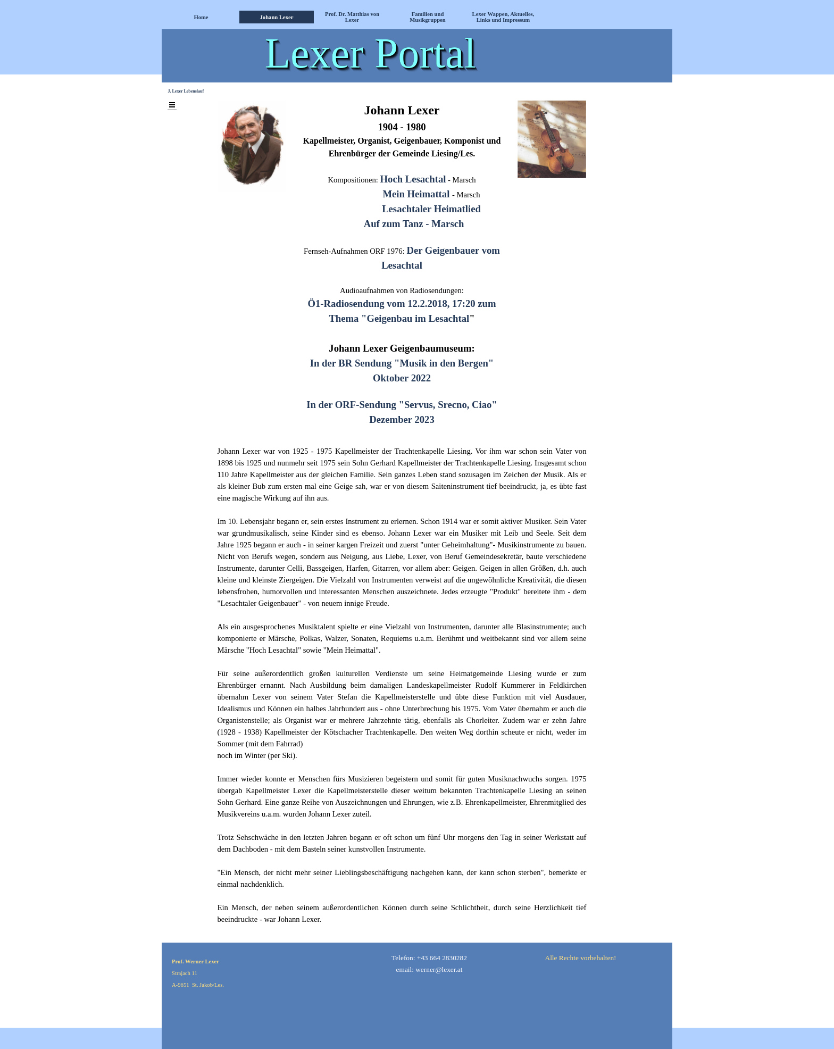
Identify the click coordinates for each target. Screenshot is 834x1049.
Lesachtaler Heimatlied (431, 208)
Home (201, 17)
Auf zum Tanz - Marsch (414, 223)
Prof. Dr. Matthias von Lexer (352, 17)
